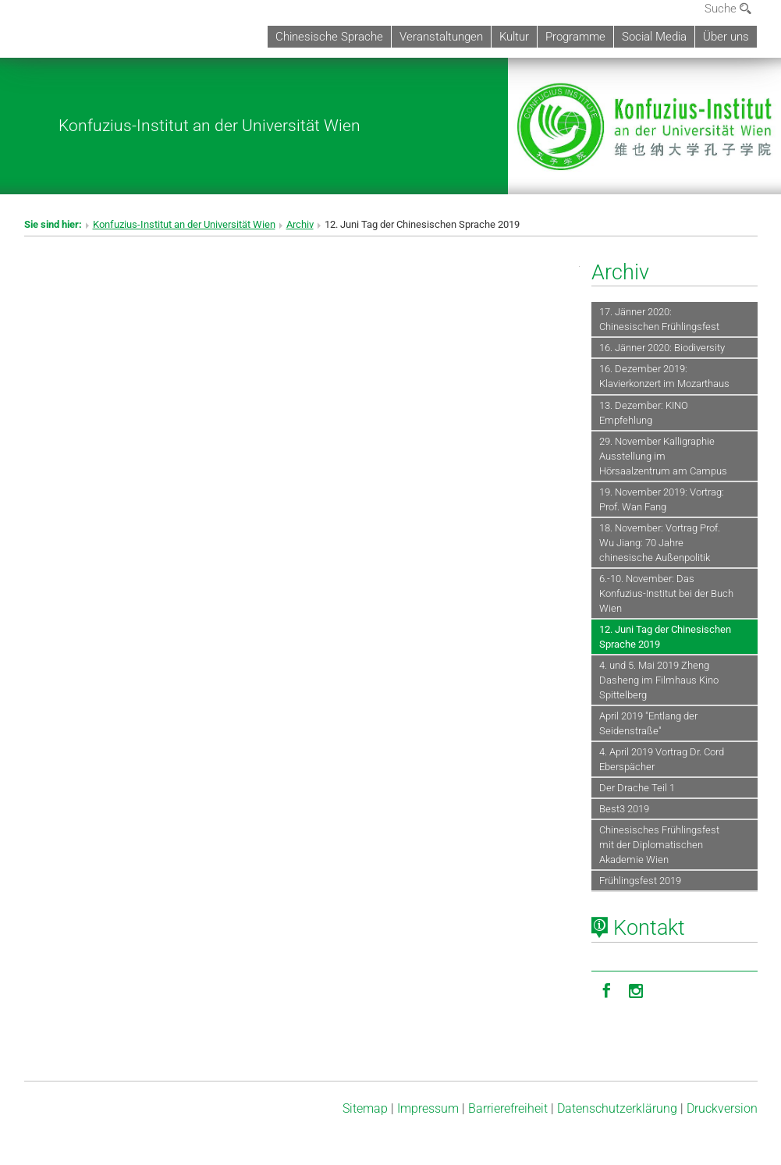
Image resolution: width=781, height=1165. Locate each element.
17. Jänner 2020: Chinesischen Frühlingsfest (659, 319)
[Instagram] (636, 989)
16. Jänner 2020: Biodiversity (662, 347)
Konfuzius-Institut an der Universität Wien (209, 125)
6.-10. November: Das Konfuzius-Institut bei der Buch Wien (666, 593)
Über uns (726, 37)
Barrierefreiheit (508, 1108)
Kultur (514, 37)
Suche (728, 9)
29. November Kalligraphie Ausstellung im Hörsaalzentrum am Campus (663, 456)
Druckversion (722, 1108)
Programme (575, 37)
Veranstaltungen (441, 37)
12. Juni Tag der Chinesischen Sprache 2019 (665, 636)
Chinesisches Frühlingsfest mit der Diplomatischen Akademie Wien (659, 844)
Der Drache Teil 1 (637, 788)
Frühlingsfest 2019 (640, 880)
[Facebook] (606, 989)
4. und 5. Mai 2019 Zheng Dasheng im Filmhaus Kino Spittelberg (659, 680)
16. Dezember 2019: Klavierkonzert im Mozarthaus (664, 376)
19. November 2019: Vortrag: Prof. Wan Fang (661, 499)
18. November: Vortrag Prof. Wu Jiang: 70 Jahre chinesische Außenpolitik (659, 542)
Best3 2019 (624, 809)
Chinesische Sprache (329, 37)
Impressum (428, 1108)
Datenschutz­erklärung (617, 1108)
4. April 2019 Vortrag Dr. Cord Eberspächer (661, 759)
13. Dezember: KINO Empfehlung (643, 413)
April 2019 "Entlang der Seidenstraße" (648, 723)
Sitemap (365, 1108)
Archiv (300, 224)
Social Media (654, 37)
